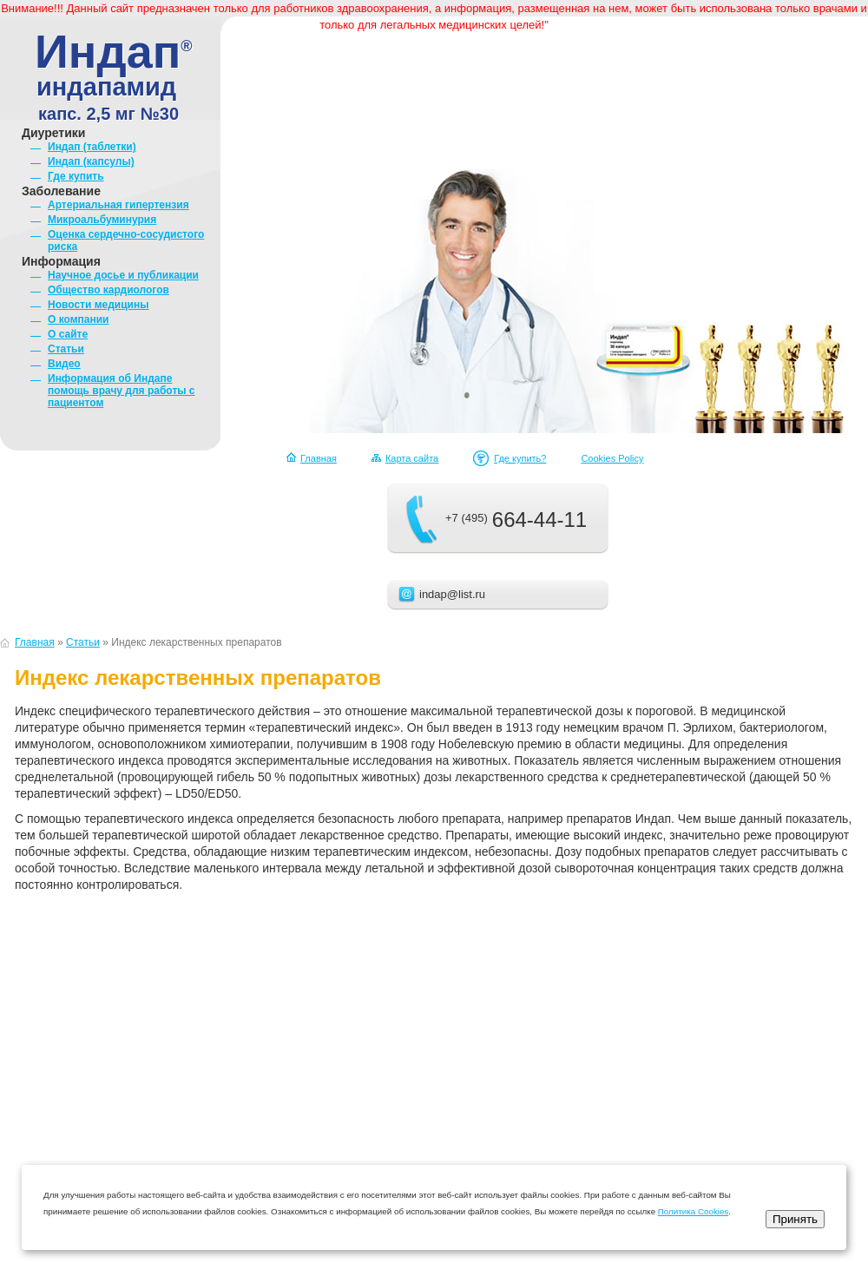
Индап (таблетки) (92, 147)
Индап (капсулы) (91, 161)
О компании (78, 319)
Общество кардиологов (108, 290)
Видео (64, 364)
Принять (795, 1219)
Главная (318, 458)
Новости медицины (98, 305)
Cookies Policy (612, 458)
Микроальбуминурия (102, 220)
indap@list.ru (452, 594)
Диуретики (53, 133)
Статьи (66, 349)
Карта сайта (411, 458)
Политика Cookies (693, 1211)
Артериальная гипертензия (118, 205)
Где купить (76, 176)
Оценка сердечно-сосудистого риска (126, 240)
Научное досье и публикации (123, 275)
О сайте (68, 334)
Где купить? (520, 458)
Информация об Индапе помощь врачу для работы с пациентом (121, 390)
